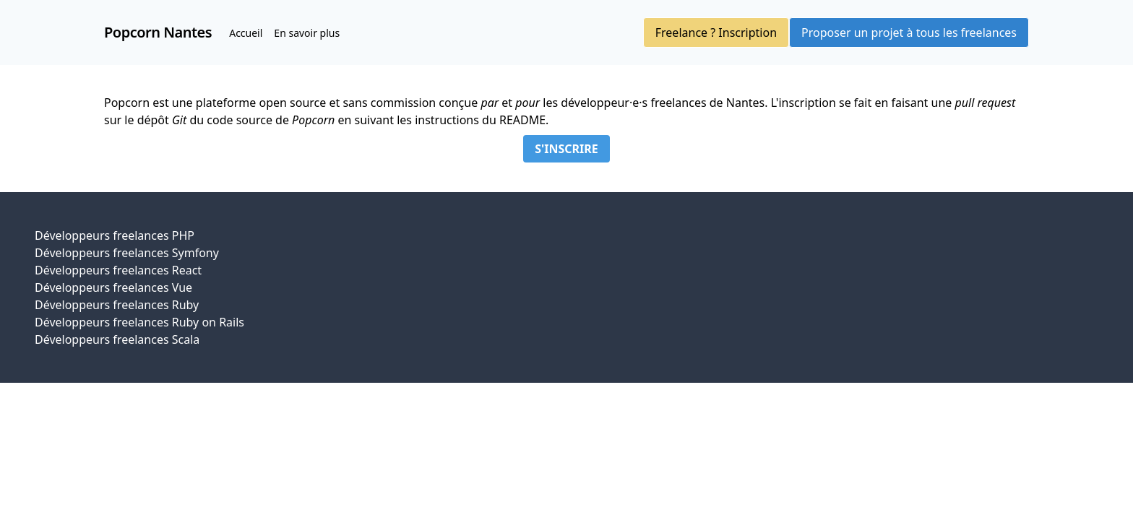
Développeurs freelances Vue (113, 287)
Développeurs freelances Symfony (127, 253)
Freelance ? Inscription (716, 32)
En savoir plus (307, 33)
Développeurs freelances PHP (114, 235)
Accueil (245, 33)
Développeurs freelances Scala (117, 339)
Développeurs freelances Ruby (117, 305)
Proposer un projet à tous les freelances (909, 32)
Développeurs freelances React (118, 270)
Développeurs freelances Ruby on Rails (139, 322)
